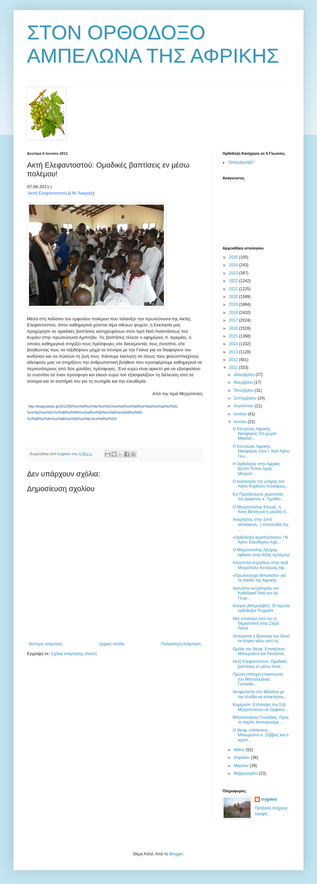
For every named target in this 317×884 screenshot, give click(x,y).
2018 (234, 312)
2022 (234, 280)
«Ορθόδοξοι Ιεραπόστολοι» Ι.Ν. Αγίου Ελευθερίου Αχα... (261, 539)
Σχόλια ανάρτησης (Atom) (74, 653)
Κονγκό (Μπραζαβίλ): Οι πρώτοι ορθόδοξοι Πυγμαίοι (261, 608)
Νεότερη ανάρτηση (45, 644)
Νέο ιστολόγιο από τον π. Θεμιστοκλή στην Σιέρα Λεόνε (256, 623)
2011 (234, 367)
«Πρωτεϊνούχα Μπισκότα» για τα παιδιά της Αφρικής (259, 578)
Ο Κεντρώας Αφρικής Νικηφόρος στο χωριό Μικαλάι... (255, 433)
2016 (234, 328)
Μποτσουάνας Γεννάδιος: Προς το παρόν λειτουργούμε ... (261, 720)
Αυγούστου (244, 406)
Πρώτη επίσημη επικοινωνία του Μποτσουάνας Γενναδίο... (258, 679)
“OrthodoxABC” (241, 162)
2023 (234, 273)
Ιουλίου (241, 414)
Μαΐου (240, 749)
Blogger (176, 854)
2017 (234, 320)
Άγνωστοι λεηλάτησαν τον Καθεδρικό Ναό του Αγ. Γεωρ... (256, 593)
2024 (234, 265)
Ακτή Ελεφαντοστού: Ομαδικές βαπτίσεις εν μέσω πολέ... (260, 664)
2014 (234, 344)
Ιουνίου (241, 421)
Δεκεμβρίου (245, 374)
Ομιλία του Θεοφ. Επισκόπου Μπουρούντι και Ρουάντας (259, 651)
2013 (234, 352)
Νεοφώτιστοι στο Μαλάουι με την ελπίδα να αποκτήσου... (260, 694)
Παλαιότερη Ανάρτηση (181, 644)
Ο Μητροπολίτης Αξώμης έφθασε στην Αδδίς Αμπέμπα (261, 552)
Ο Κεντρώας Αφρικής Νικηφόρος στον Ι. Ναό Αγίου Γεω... (261, 451)
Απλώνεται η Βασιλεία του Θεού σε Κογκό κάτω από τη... (261, 638)
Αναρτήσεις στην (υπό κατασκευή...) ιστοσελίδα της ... (261, 524)
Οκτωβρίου (244, 390)
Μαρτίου (242, 765)
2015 (234, 336)
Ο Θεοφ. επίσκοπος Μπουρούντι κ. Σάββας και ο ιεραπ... (261, 735)
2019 (234, 304)
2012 (234, 359)
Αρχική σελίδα (111, 644)
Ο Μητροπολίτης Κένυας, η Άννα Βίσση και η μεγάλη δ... (261, 509)
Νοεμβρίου (244, 382)
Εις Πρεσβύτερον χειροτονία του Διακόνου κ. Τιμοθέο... (258, 496)
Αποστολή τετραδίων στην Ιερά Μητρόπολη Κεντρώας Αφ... (260, 565)
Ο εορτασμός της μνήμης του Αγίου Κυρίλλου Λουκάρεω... (260, 484)
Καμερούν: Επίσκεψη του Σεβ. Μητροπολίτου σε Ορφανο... (260, 707)
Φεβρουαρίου (246, 773)
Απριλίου (242, 757)
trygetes (269, 799)
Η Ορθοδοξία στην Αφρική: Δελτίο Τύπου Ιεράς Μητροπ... (257, 469)
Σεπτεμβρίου (246, 398)
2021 (234, 289)
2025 (234, 257)
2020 (234, 296)
